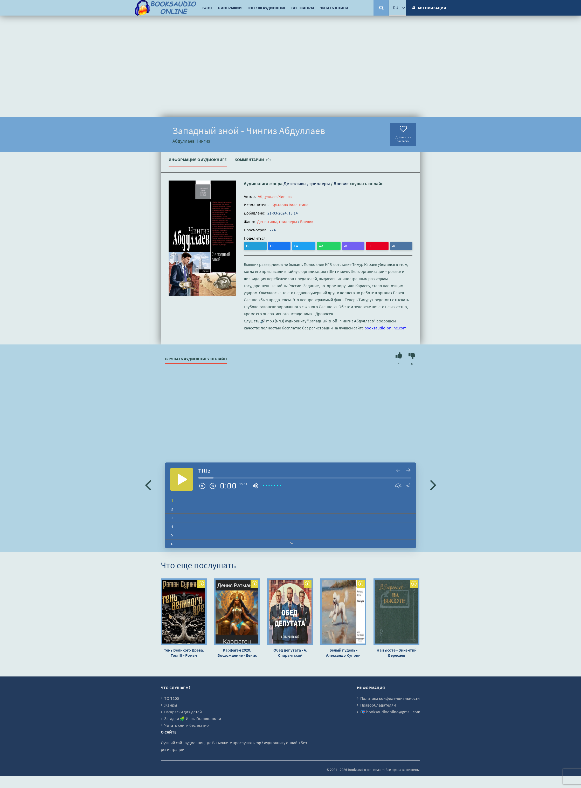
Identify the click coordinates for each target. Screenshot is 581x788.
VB (291, 245)
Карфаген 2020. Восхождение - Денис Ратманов (237, 652)
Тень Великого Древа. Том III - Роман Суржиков (184, 652)
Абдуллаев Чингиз (275, 196)
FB (258, 245)
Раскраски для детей (183, 711)
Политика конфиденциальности (390, 697)
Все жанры (302, 7)
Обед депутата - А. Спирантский (290, 652)
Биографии (230, 7)
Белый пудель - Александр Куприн (343, 652)
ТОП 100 (171, 697)
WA (280, 245)
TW (269, 245)
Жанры (170, 704)
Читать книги (334, 7)
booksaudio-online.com (385, 327)
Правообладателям (378, 704)
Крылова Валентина (290, 204)
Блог (207, 7)
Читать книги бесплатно (186, 724)
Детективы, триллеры (306, 183)
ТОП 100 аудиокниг (266, 7)
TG (248, 245)
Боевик (341, 183)
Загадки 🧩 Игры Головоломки (192, 717)
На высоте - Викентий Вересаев (397, 652)
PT (301, 245)
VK (311, 245)
